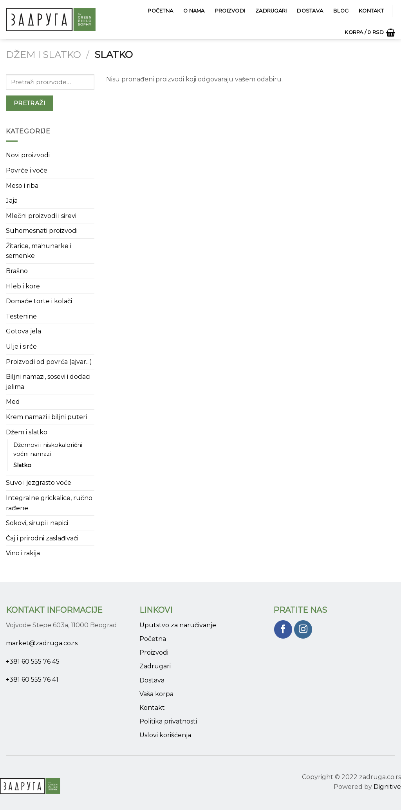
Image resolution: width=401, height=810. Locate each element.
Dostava (310, 11)
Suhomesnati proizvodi (42, 230)
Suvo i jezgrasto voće (38, 482)
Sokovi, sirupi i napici (37, 523)
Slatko (22, 465)
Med (13, 401)
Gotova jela (23, 331)
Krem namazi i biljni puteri (46, 417)
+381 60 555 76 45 (33, 661)
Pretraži (30, 103)
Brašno (17, 271)
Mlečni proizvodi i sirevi (41, 216)
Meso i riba (22, 185)
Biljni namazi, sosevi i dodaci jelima (48, 382)
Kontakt (371, 11)
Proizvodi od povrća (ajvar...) (49, 361)
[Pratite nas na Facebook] (283, 629)
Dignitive (387, 786)
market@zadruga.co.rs (42, 643)
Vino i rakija (23, 553)
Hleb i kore (23, 286)
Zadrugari (271, 11)
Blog (341, 11)
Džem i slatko (43, 54)
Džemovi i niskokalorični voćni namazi (47, 449)
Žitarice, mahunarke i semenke (38, 251)
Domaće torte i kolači (39, 301)
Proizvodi (230, 11)
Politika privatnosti (168, 721)
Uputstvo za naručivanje (177, 625)
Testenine (21, 316)
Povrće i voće (26, 170)
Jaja (12, 200)
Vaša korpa (156, 694)
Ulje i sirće (21, 346)
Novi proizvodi (28, 155)
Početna (160, 11)
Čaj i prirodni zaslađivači (42, 538)
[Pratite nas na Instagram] (303, 629)
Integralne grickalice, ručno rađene (49, 503)
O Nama (194, 11)
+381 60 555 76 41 (32, 679)
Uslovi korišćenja (165, 735)
